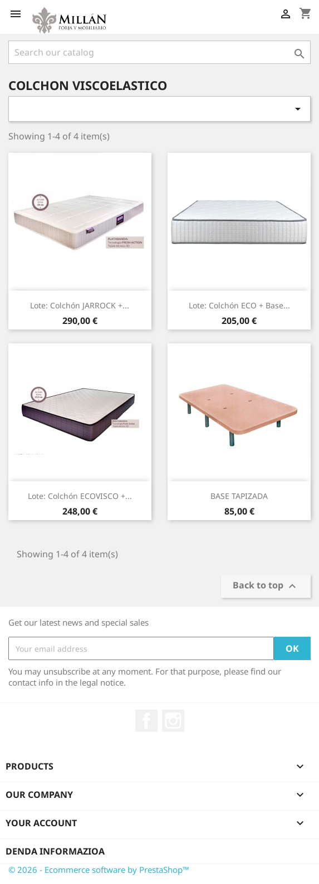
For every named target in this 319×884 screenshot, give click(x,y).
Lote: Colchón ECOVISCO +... (80, 496)
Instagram (173, 721)
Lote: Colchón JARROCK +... (79, 305)
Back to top (266, 586)
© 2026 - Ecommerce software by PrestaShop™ (98, 869)
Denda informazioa (55, 851)
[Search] (159, 52)
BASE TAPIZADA (239, 496)
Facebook (146, 721)
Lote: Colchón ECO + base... (239, 305)
